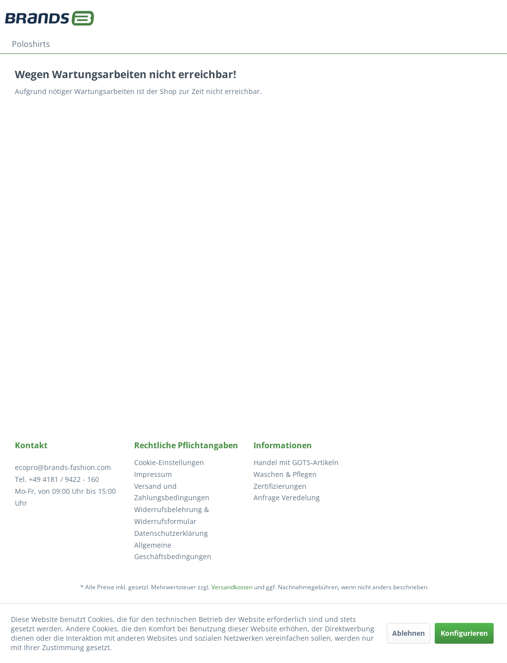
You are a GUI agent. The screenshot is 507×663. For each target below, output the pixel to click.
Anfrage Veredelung (287, 497)
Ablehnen (408, 633)
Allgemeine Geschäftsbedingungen (172, 551)
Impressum (153, 474)
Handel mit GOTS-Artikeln (296, 462)
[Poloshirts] (31, 44)
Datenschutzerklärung (171, 533)
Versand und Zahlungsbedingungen (171, 492)
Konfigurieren (464, 633)
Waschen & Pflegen (285, 474)
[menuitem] (31, 44)
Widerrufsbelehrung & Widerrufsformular (171, 515)
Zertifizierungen (280, 486)
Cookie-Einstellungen (169, 462)
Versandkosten (232, 587)
